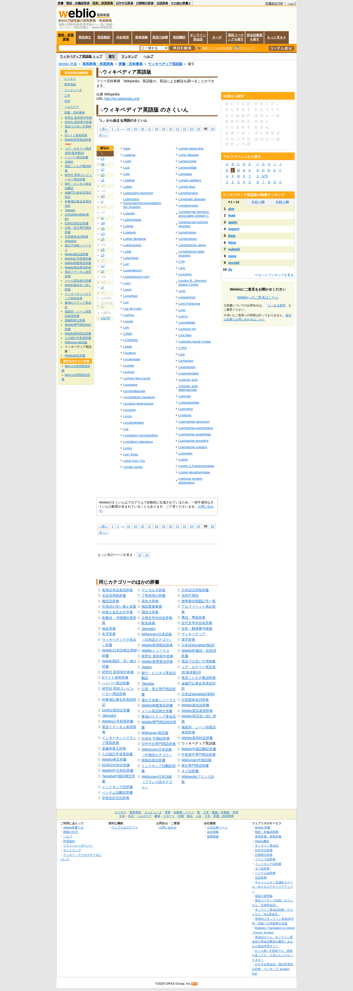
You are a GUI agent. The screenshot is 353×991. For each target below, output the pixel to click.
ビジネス (70, 79)
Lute (126, 174)
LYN (181, 261)
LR (103, 250)
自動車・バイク (184, 812)
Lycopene (130, 384)
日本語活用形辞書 (195, 590)
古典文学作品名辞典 (156, 618)
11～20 (258, 202)
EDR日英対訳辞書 (116, 710)
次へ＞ (103, 134)
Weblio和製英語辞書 (157, 705)
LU (103, 266)
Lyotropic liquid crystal (194, 341)
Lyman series (133, 467)
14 (128, 128)
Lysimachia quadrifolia (194, 434)
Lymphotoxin (187, 239)
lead (231, 215)
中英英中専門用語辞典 (198, 755)
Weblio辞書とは (73, 827)
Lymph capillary (189, 180)
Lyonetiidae (186, 322)
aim (231, 209)
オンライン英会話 (198, 37)
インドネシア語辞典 (268, 863)
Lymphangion (188, 193)
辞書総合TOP (274, 3)
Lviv (126, 327)
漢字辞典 (188, 639)
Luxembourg (132, 270)
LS (102, 255)
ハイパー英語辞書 (115, 683)
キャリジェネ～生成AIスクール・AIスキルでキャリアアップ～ (272, 887)
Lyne (182, 291)
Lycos (127, 416)
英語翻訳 (179, 37)
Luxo (126, 283)
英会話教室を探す (255, 37)
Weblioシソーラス (155, 651)
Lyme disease (188, 155)
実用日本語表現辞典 (117, 590)
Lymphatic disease (192, 199)
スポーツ (169, 816)
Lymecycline (187, 161)
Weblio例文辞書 (114, 759)
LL (102, 218)
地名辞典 (109, 628)
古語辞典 (162, 3)
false (232, 243)
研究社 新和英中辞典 (157, 656)
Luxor (127, 289)
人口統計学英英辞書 (117, 754)
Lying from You (134, 461)
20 (170, 128)
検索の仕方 (70, 831)
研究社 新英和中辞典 (118, 672)
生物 (181, 816)
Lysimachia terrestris (193, 441)
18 (156, 128)
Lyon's (183, 316)
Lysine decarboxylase (194, 472)
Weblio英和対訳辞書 (197, 738)
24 (198, 128)
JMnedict (109, 716)
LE (102, 180)
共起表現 (122, 37)
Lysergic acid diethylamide (188, 388)
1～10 (233, 202)
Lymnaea (185, 174)
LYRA (182, 348)
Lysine (183, 459)
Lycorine (129, 410)
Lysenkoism (187, 367)
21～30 (282, 202)
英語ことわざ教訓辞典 (198, 678)
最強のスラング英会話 (158, 716)
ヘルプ (291, 3)
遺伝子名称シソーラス (158, 700)
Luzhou (128, 315)
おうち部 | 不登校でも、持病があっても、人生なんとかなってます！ (272, 955)
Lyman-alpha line (190, 148)
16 (142, 128)
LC (103, 169)
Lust (126, 167)
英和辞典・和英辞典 (97, 64)
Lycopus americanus (138, 403)
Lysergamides (188, 373)
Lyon (182, 310)
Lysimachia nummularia (195, 428)
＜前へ (103, 128)
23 (191, 128)
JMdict (146, 667)
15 (135, 128)
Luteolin (129, 213)
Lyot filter (185, 335)
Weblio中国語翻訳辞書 (198, 749)
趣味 (157, 816)
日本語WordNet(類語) (198, 645)
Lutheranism (132, 245)
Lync (181, 268)
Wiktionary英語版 (154, 733)
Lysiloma (184, 415)
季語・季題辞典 (193, 617)
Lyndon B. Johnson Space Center (192, 282)
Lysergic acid (188, 380)
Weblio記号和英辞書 (117, 721)
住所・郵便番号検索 (196, 628)
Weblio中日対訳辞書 (117, 770)
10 (139, 554)
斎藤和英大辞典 (114, 748)
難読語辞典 (110, 601)
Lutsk (127, 251)
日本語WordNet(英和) (198, 694)
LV (102, 271)
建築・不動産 (220, 812)
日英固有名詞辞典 (195, 700)
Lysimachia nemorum (194, 421)
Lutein (127, 186)
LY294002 (130, 340)
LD (103, 175)
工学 (67, 95)
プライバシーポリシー (78, 845)
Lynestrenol (186, 297)
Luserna (129, 155)
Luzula (128, 321)
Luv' (126, 264)
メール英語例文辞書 (156, 711)
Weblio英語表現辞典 (197, 711)
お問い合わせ (168, 827)
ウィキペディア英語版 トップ (81, 56)
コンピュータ (73, 90)
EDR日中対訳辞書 (116, 765)
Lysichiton (185, 409)
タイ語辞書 (190, 771)
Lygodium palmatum (138, 441)
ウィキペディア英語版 (165, 64)
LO (103, 234)
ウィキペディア (193, 634)
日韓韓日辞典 (145, 3)
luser (126, 148)
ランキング (129, 56)
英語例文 (84, 37)
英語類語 (103, 37)
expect (234, 229)
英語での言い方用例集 (198, 661)
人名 (199, 816)
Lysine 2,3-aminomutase (196, 466)
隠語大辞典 (150, 612)
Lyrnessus (185, 360)
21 (177, 128)
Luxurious (130, 296)
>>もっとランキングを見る (274, 275)
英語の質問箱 (264, 896)
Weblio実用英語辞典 (157, 662)
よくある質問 (276, 305)
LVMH (127, 334)
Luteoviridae (132, 220)
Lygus (127, 448)
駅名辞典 (148, 623)
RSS (195, 983)
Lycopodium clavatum (139, 397)
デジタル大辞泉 (153, 590)
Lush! (127, 161)
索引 (112, 56)
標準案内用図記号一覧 (198, 601)
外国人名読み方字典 (117, 612)
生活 (131, 816)
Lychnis (128, 372)
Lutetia (128, 226)
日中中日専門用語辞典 (158, 744)
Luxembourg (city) (136, 277)
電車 (168, 812)
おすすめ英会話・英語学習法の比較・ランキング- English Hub (272, 969)
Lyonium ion (187, 329)
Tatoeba (147, 684)
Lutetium (129, 232)
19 (163, 128)
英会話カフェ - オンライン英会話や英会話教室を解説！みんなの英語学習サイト (272, 941)
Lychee (128, 365)
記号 (265, 176)
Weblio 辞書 (67, 64)
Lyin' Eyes (130, 454)
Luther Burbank (134, 239)
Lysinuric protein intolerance (190, 480)
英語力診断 (160, 37)
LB (102, 164)
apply (233, 222)
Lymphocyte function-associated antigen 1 (194, 214)
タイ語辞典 (262, 868)
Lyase (127, 346)
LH (103, 196)
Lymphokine (187, 232)
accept (234, 263)
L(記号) (105, 318)
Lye (125, 429)
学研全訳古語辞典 (115, 798)
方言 (207, 816)
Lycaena (129, 353)
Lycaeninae (131, 359)
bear (232, 236)
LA (102, 159)
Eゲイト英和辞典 (115, 677)
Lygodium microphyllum (140, 435)
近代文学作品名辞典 (196, 623)
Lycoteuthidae (133, 422)
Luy (126, 302)
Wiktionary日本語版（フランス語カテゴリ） (156, 782)
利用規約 (69, 841)
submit (234, 249)
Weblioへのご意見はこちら (258, 297)
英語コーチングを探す (236, 37)
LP (102, 239)
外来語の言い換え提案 (119, 606)
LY (102, 287)
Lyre (181, 354)
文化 (122, 816)
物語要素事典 (151, 606)
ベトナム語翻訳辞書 (117, 792)
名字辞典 (109, 634)
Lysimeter (185, 453)
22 (184, 128)
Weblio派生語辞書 (195, 705)
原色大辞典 (150, 601)
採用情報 (213, 836)
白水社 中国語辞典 (155, 738)
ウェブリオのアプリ (124, 827)
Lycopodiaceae (134, 391)
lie (230, 269)
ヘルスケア (71, 107)
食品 (190, 816)
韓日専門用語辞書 (195, 766)
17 (149, 128)
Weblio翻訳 (262, 841)
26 (212, 128)
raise (232, 256)
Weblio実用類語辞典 (157, 645)
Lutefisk (129, 180)
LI (102, 201)
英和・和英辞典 (102, 3)
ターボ (217, 37)
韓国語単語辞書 (153, 760)
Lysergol (184, 396)
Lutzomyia (130, 258)
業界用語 (70, 84)
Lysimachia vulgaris (192, 447)
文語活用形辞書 (114, 595)
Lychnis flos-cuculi (136, 378)
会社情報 (213, 831)
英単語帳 (141, 37)
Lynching (184, 274)
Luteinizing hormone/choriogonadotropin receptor (142, 203)
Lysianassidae (188, 402)
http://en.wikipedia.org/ (121, 99)
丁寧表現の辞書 (153, 595)
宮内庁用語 (190, 595)
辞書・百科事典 (131, 64)
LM (103, 223)
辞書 (60, 3)
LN (103, 228)
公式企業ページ (217, 827)
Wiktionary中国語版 (196, 760)
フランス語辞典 (265, 859)
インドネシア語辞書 (117, 787)
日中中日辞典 (124, 3)
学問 (67, 101)
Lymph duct (186, 186)
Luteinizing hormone (138, 193)
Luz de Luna (132, 308)
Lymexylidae (187, 167)
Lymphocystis (188, 205)
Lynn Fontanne (189, 303)
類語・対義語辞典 (78, 3)
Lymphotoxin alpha (192, 245)
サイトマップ (72, 850)
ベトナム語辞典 (265, 872)
